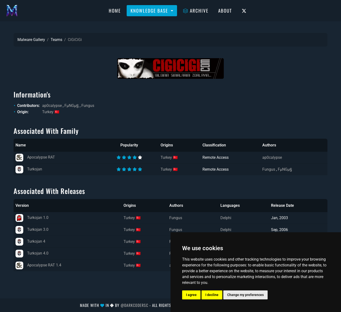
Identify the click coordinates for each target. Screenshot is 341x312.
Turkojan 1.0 (32, 217)
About (225, 10)
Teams (56, 39)
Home (115, 10)
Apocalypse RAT (35, 157)
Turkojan (29, 169)
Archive (196, 10)
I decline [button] (211, 295)
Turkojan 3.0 (32, 229)
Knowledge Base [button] (150, 10)
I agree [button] (191, 295)
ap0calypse (52, 105)
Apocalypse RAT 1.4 (38, 265)
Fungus (87, 105)
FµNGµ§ (71, 105)
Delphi (225, 218)
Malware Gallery (31, 39)
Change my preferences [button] (245, 295)
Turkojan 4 (30, 241)
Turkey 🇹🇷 (50, 112)
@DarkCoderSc (134, 305)
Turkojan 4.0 (32, 253)
